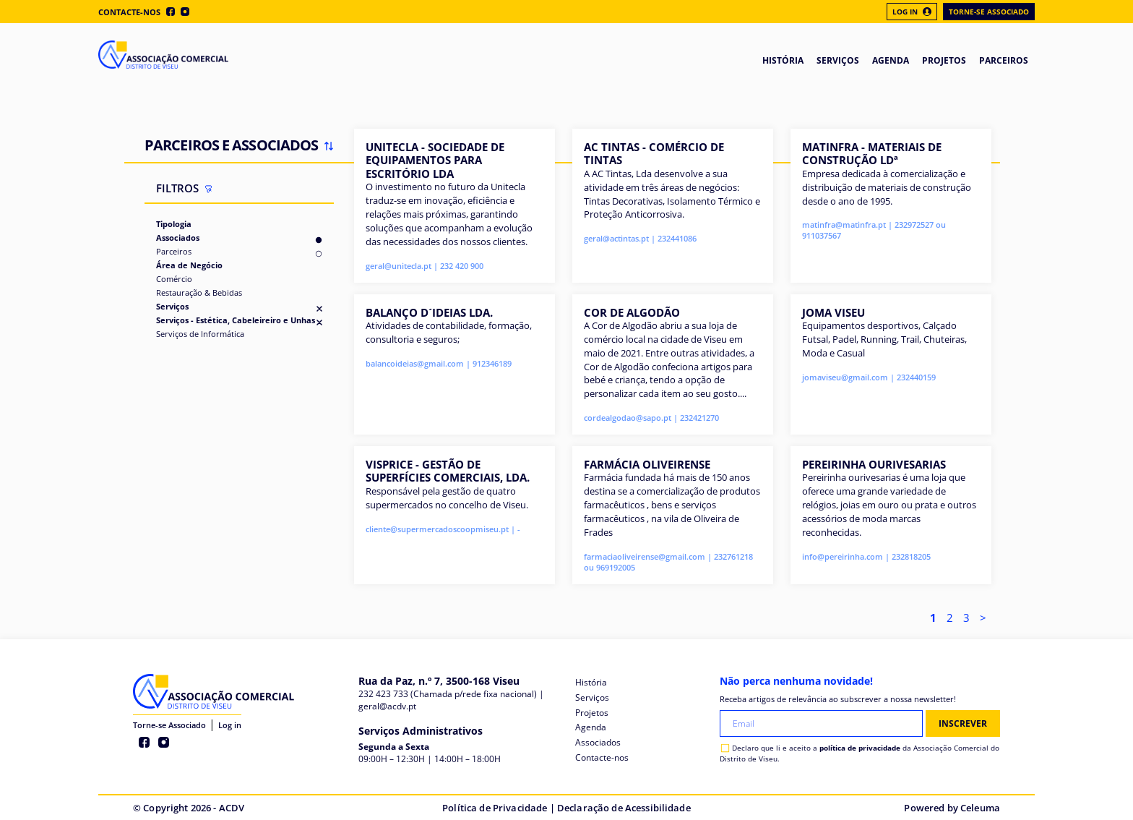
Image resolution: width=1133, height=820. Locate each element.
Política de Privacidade (494, 807)
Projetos (591, 712)
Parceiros (173, 251)
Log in (229, 724)
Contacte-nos (129, 12)
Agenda (590, 727)
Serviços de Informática (200, 333)
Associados (177, 237)
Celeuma (980, 807)
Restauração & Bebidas (199, 292)
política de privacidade (859, 748)
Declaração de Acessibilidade (624, 807)
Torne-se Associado (989, 12)
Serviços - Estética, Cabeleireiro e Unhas (235, 320)
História (591, 682)
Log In (911, 12)
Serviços (172, 306)
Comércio (174, 278)
